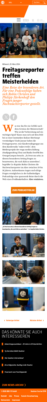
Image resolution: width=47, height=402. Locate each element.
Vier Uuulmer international (14, 358)
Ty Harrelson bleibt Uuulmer (14, 351)
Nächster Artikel (36, 320)
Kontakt (4, 396)
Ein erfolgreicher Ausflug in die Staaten (18, 365)
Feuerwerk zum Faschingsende (16, 372)
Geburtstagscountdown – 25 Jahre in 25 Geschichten (23, 344)
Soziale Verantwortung (29, 396)
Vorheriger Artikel (12, 320)
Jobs (10, 396)
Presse (16, 396)
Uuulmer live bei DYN (38, 391)
